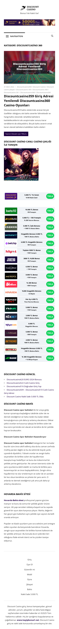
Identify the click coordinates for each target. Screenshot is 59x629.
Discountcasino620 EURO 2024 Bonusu (24, 379)
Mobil (29, 574)
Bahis (29, 589)
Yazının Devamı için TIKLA (15, 134)
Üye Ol (30, 564)
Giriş (29, 559)
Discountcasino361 (43, 92)
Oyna (29, 579)
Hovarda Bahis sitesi (13, 500)
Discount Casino (39, 87)
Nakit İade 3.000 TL (29, 594)
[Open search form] (52, 36)
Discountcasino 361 (11, 92)
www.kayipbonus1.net (28, 620)
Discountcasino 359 (23, 89)
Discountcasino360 (27, 92)
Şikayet (29, 584)
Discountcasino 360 (40, 89)
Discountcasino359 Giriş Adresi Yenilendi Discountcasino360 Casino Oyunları (28, 100)
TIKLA (50, 196)
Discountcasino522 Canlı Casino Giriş (23, 383)
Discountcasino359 (24, 87)
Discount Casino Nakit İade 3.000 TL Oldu (25, 396)
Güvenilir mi (29, 569)
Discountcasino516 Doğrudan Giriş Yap (24, 386)
